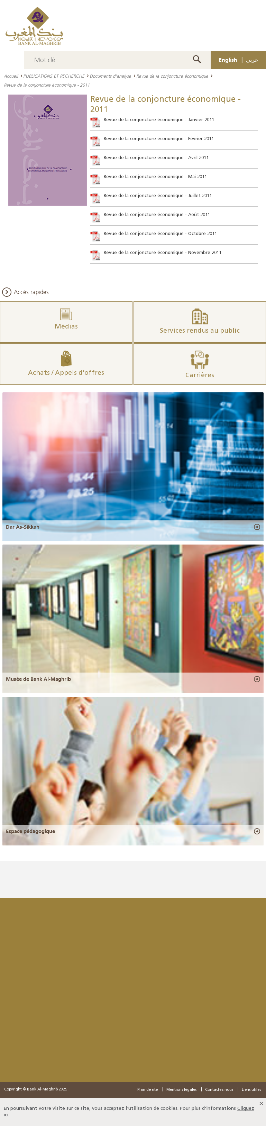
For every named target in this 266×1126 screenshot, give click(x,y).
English (228, 59)
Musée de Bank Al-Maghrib (38, 679)
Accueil (11, 76)
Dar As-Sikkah (22, 527)
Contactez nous (219, 1090)
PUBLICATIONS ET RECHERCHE (53, 76)
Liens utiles (251, 1090)
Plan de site (147, 1090)
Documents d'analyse (110, 76)
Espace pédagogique (30, 831)
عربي (252, 59)
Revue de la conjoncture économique (172, 76)
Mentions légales (181, 1090)
